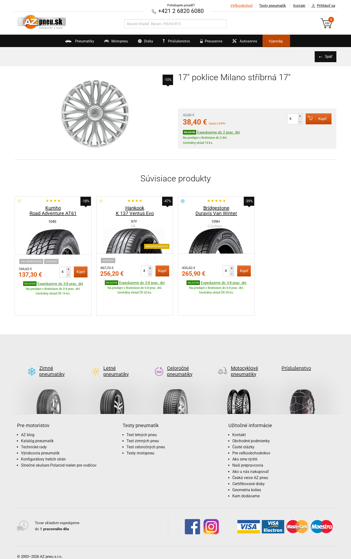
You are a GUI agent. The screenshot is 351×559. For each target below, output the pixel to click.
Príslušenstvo (178, 41)
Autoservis (250, 43)
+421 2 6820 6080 (181, 10)
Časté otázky (243, 424)
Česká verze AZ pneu (250, 454)
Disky (140, 43)
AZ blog (27, 411)
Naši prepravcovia (247, 442)
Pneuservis (213, 43)
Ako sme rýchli (244, 436)
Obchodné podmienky (251, 417)
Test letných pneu (142, 411)
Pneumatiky (67, 43)
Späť (328, 56)
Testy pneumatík (270, 5)
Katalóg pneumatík (37, 417)
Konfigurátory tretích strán (43, 436)
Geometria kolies (246, 467)
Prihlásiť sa (322, 5)
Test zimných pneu (143, 417)
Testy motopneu (140, 430)
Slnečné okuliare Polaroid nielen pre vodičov (59, 442)
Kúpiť (315, 118)
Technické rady (34, 424)
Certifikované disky (248, 461)
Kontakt (298, 5)
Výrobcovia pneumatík (40, 430)
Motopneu (108, 43)
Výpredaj (286, 41)
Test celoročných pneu (146, 424)
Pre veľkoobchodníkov (251, 430)
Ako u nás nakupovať (250, 448)
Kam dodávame (246, 473)
